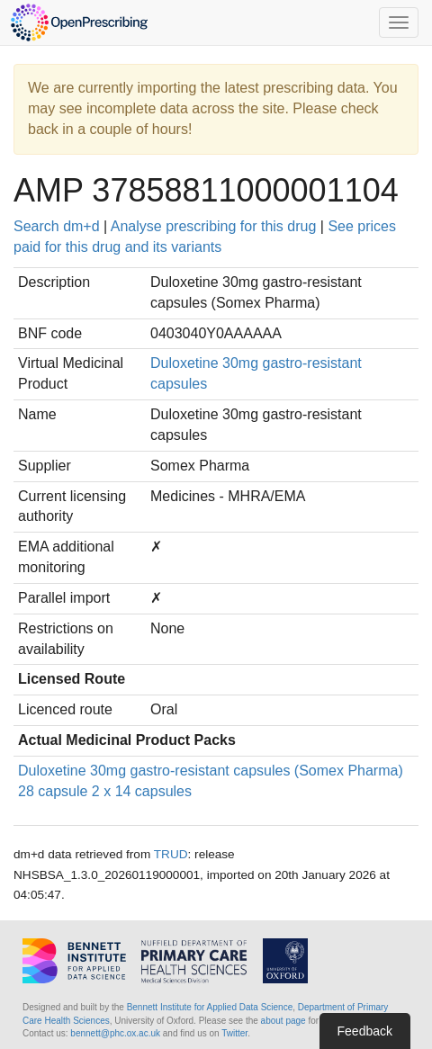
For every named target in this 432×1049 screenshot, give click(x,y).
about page (283, 1021)
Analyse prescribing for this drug (214, 226)
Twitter (234, 1033)
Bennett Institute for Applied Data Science (210, 1007)
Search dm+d (57, 226)
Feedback (365, 1031)
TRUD (171, 854)
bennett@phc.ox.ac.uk (115, 1033)
